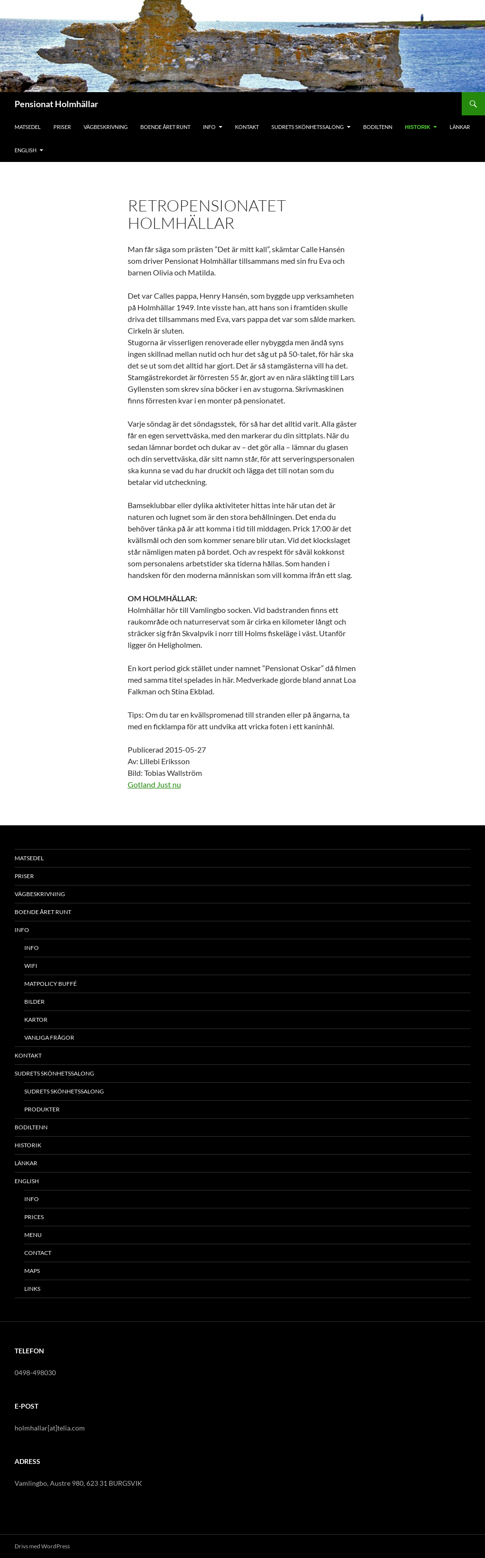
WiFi (30, 965)
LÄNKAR (460, 127)
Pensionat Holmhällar (56, 103)
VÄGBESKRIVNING (106, 127)
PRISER (62, 127)
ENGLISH (25, 150)
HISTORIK (417, 127)
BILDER (34, 1001)
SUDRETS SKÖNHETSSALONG (307, 127)
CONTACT (37, 1252)
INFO (209, 127)
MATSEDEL (28, 127)
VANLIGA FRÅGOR (49, 1037)
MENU (33, 1234)
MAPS (32, 1270)
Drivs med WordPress (42, 1546)
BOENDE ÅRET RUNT (165, 127)
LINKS (32, 1288)
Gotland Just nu (154, 784)
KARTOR (36, 1019)
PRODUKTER (42, 1109)
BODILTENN (377, 127)
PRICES (34, 1217)
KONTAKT (247, 127)
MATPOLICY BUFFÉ (50, 983)
